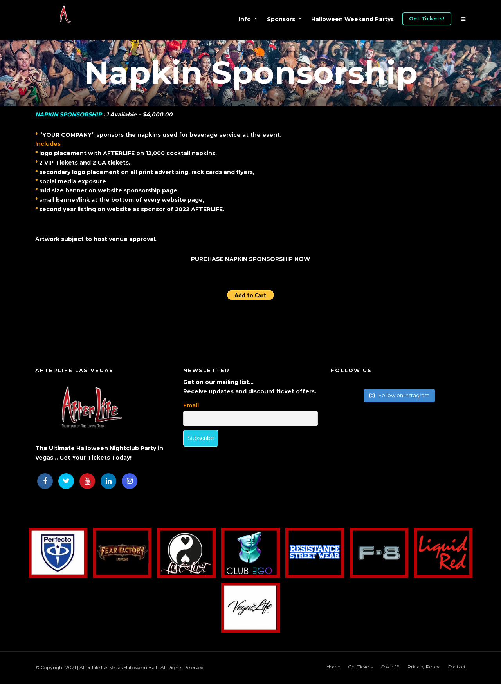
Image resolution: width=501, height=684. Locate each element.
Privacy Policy (423, 667)
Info (245, 19)
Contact (456, 667)
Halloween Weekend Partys (352, 19)
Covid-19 (390, 667)
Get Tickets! (426, 18)
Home (333, 667)
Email (191, 405)
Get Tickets (360, 667)
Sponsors (281, 19)
